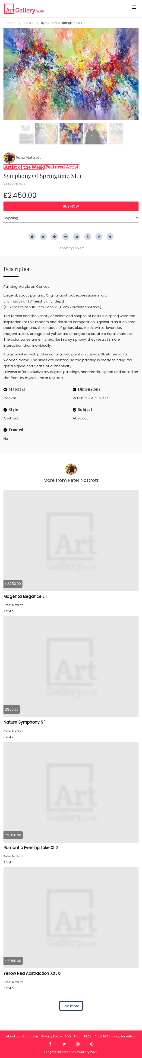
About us (12, 1036)
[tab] (71, 218)
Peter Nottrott (22, 157)
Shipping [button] (10, 218)
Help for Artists (124, 1036)
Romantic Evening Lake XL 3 (31, 847)
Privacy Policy (51, 1036)
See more (71, 1005)
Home (11, 23)
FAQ (68, 1036)
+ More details (14, 184)
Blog (77, 1036)
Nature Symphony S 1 (24, 722)
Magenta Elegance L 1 (25, 596)
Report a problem (71, 248)
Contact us (30, 1036)
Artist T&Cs (102, 1036)
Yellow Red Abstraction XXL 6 (32, 973)
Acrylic (28, 23)
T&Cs (88, 1036)
